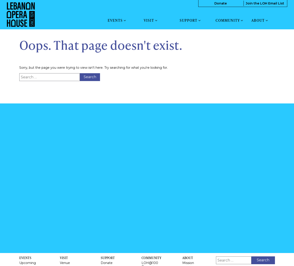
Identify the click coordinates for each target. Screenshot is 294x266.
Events (117, 20)
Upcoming (27, 263)
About (259, 20)
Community (229, 20)
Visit (150, 20)
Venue (65, 263)
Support (190, 20)
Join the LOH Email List (265, 3)
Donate (220, 3)
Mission (188, 263)
